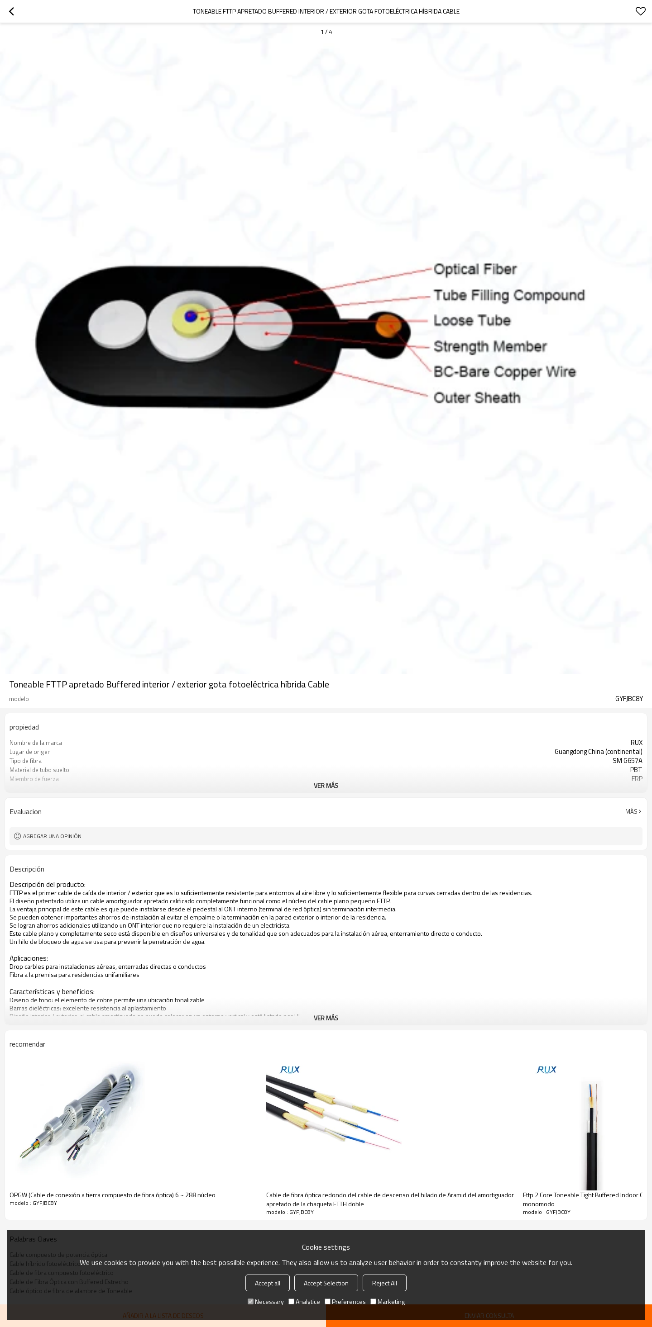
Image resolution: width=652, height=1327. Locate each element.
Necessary (266, 1301)
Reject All (384, 1283)
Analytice (304, 1301)
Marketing (387, 1301)
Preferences (345, 1301)
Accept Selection (326, 1283)
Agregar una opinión (52, 836)
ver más (326, 785)
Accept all (267, 1283)
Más (631, 811)
